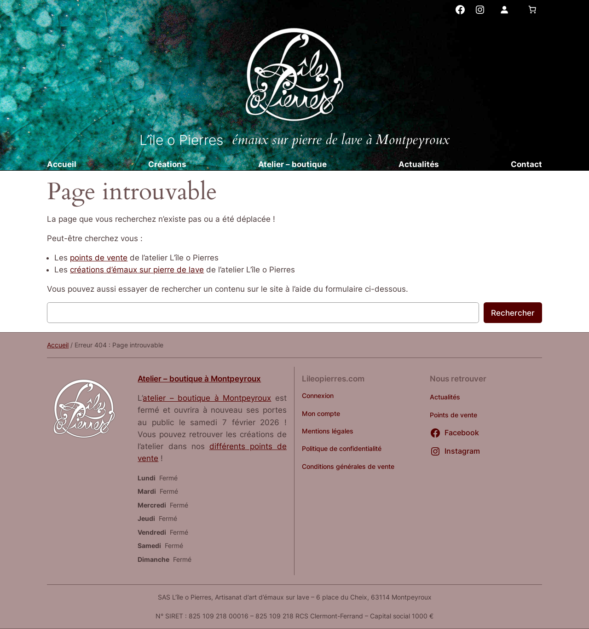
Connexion (318, 395)
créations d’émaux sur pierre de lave (137, 269)
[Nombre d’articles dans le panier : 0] (532, 9)
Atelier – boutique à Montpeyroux (199, 378)
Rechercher (513, 312)
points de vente (98, 257)
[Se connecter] (504, 9)
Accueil (58, 345)
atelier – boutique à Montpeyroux (207, 398)
